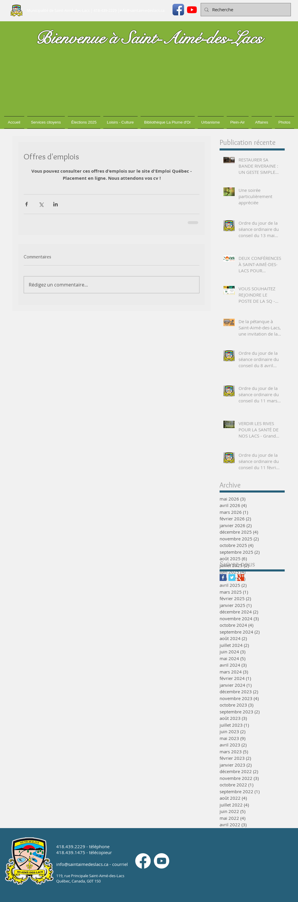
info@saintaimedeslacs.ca (142, 10)
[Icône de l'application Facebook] (178, 9)
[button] (46, 122)
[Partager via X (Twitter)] (41, 204)
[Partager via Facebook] (26, 204)
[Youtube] (192, 9)
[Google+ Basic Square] (240, 577)
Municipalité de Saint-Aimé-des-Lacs (58, 10)
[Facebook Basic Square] (223, 577)
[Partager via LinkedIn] (55, 204)
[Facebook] (143, 861)
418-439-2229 (105, 10)
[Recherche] (245, 9)
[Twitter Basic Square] (231, 577)
